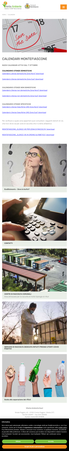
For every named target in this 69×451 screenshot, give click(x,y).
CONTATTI (8, 243)
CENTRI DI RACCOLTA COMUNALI (17, 294)
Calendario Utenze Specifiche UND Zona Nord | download (24, 107)
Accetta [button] (51, 441)
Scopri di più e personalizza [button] (34, 446)
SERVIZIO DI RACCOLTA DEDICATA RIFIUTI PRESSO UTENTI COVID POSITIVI (31, 348)
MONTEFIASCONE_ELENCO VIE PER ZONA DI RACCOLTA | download (28, 129)
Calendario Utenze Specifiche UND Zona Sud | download (24, 112)
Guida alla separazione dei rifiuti (17, 400)
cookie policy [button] (62, 427)
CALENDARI (11, 14)
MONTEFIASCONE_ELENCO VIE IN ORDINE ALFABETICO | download (28, 135)
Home (4, 14)
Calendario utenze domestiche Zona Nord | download (23, 74)
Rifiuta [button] (18, 441)
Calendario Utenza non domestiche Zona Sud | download (24, 96)
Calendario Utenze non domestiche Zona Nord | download (24, 90)
